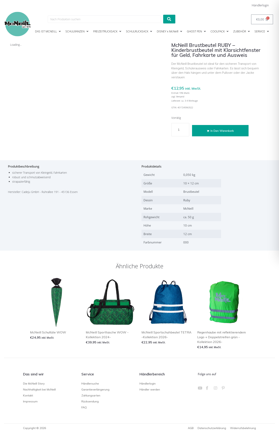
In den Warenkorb (220, 131)
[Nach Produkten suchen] (104, 19)
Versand (180, 96)
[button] (48, 31)
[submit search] (169, 19)
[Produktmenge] (180, 129)
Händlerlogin (260, 5)
